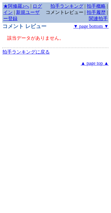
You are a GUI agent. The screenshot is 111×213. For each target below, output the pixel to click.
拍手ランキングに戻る (26, 51)
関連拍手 (98, 18)
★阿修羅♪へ (16, 6)
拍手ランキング (66, 6)
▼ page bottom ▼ (91, 26)
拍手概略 (96, 6)
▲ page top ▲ (95, 63)
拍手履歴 (96, 12)
